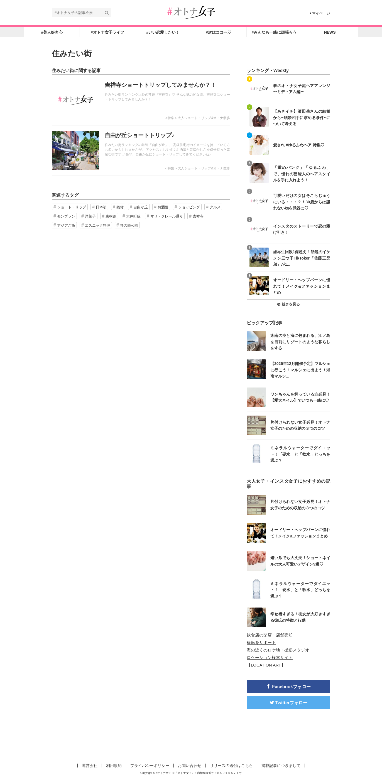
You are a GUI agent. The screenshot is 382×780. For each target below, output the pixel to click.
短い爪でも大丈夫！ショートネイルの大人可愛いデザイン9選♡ (300, 561)
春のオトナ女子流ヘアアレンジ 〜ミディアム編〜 (301, 88)
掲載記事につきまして (280, 765)
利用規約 (114, 765)
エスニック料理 (97, 225)
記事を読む (141, 100)
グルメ (215, 207)
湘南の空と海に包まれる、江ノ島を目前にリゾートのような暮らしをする (300, 341)
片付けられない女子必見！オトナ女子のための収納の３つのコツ (300, 425)
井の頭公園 (129, 225)
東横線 (111, 216)
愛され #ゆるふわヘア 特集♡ (298, 145)
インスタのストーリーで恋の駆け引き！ (301, 229)
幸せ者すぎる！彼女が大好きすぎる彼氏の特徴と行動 (300, 617)
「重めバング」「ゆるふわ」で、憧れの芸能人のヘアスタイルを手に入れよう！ (301, 173)
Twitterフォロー (291, 702)
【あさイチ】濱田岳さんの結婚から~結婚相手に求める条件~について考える (301, 117)
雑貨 (120, 207)
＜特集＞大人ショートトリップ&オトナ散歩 (197, 118)
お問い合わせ (189, 765)
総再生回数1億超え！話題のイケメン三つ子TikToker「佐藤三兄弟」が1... (301, 258)
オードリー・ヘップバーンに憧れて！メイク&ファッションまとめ (301, 286)
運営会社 (89, 765)
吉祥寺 (198, 216)
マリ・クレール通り (166, 216)
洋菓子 (90, 216)
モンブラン (66, 216)
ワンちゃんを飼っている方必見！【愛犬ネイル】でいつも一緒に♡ (300, 397)
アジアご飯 (66, 225)
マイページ (320, 13)
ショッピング (189, 207)
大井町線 (133, 216)
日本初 (101, 207)
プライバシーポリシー (149, 765)
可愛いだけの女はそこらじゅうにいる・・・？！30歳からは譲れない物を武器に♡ (301, 201)
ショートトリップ (71, 207)
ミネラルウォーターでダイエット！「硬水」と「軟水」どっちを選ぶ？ (300, 454)
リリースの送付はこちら (231, 765)
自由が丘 (140, 207)
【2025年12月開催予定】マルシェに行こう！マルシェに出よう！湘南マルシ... (300, 369)
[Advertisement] (191, 743)
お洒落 (163, 207)
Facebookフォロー (291, 686)
